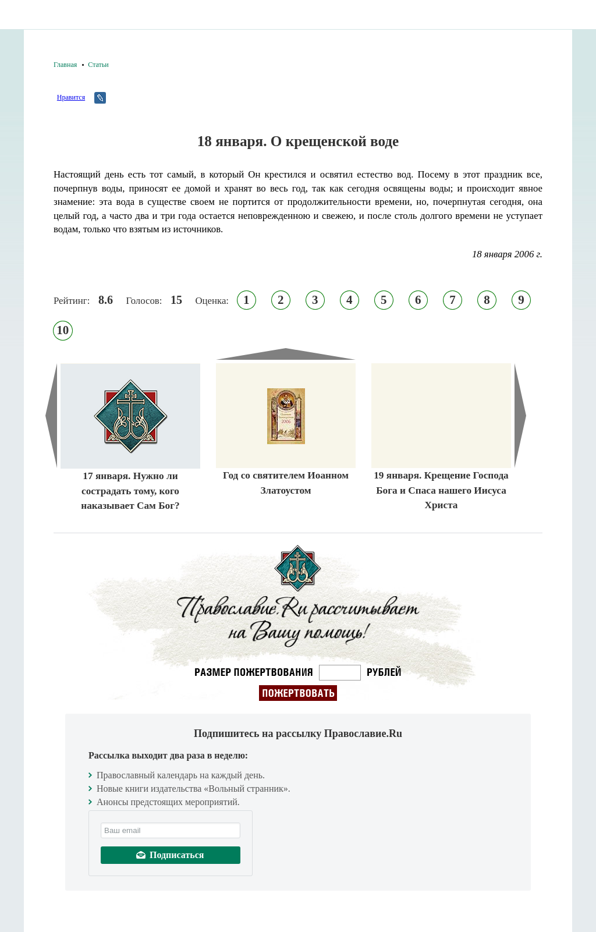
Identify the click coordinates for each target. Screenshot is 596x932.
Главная (65, 65)
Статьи (98, 65)
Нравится (71, 97)
